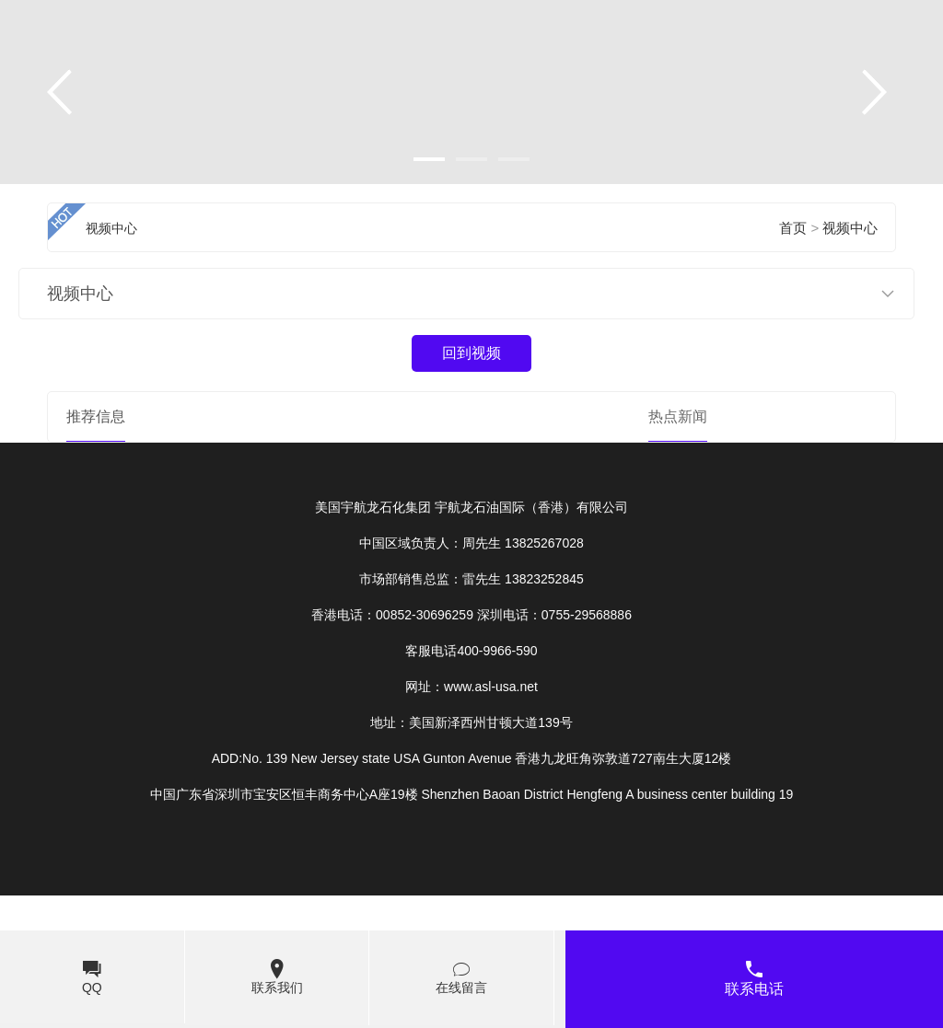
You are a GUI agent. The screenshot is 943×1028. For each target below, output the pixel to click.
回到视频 (471, 353)
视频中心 (850, 228)
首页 (793, 228)
